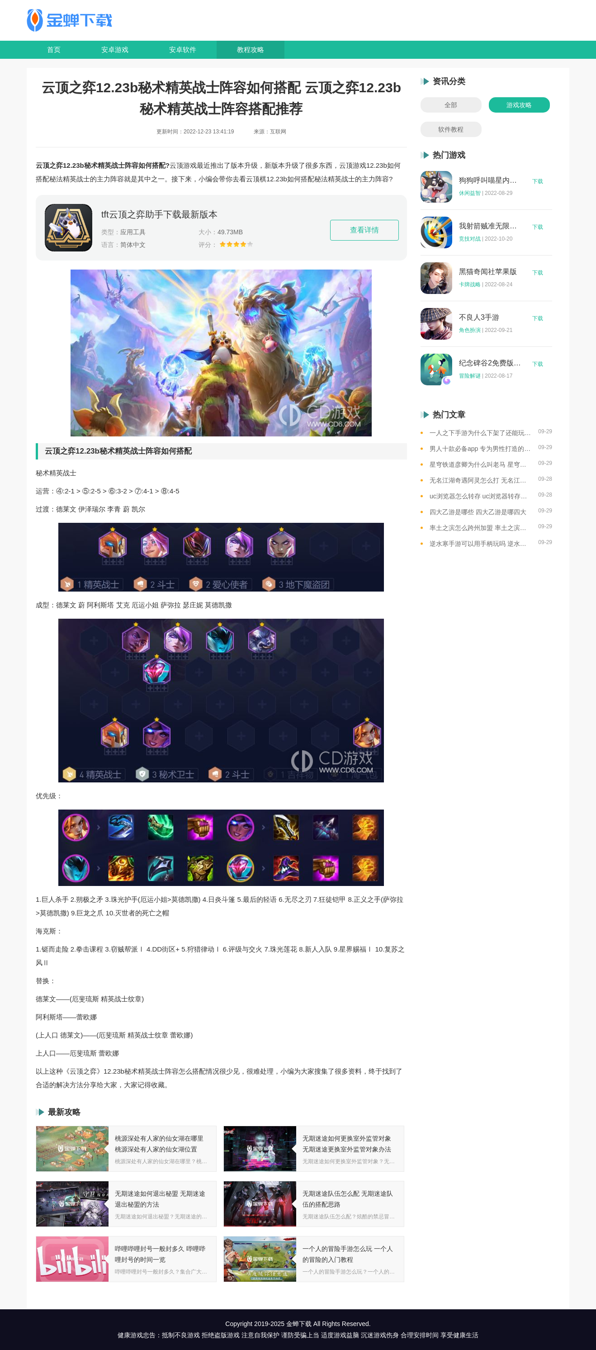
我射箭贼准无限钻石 (490, 226)
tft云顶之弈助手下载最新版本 (159, 214)
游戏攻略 (519, 105)
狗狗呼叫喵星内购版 (490, 180)
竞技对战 (470, 239)
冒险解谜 (470, 376)
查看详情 (364, 230)
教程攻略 (250, 49)
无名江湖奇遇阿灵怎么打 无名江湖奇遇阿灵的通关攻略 (480, 480)
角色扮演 (470, 330)
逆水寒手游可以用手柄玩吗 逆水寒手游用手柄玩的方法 (480, 543)
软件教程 (451, 129)
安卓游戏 (114, 49)
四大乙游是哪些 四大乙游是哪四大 (478, 512)
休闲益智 (470, 193)
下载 (537, 181)
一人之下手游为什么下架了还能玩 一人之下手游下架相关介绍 (480, 432)
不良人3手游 (479, 317)
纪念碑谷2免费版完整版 (490, 363)
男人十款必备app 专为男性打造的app (480, 448)
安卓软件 (182, 49)
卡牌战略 (470, 284)
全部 (451, 105)
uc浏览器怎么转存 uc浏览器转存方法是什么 (480, 496)
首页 (54, 49)
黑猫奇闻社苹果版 (488, 271)
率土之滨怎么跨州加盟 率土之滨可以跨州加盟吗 (480, 527)
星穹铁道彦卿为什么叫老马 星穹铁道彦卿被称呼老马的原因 (480, 464)
